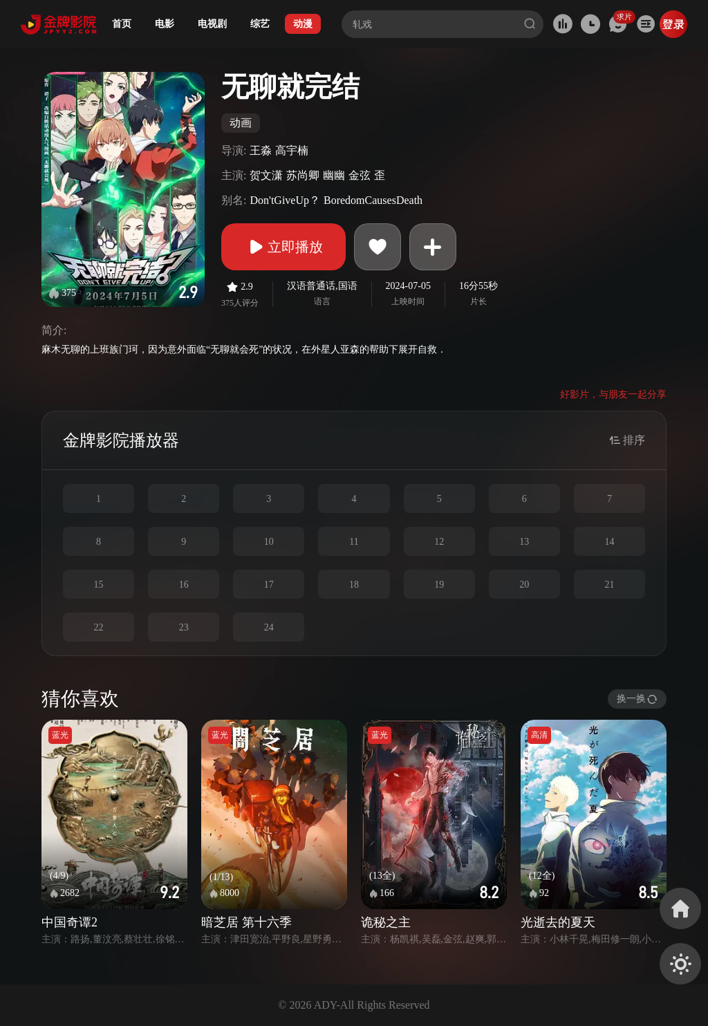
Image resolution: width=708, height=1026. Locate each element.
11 (353, 542)
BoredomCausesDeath (373, 200)
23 (184, 627)
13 (524, 542)
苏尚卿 (302, 175)
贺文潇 (266, 175)
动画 (241, 123)
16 (184, 584)
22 (99, 627)
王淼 (261, 150)
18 (354, 584)
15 (99, 584)
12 (439, 542)
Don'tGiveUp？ (285, 200)
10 (269, 542)
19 (439, 584)
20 (524, 584)
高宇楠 (291, 150)
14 (609, 542)
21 (609, 584)
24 (269, 627)
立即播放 (283, 247)
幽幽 (334, 175)
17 (269, 584)
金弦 (359, 175)
